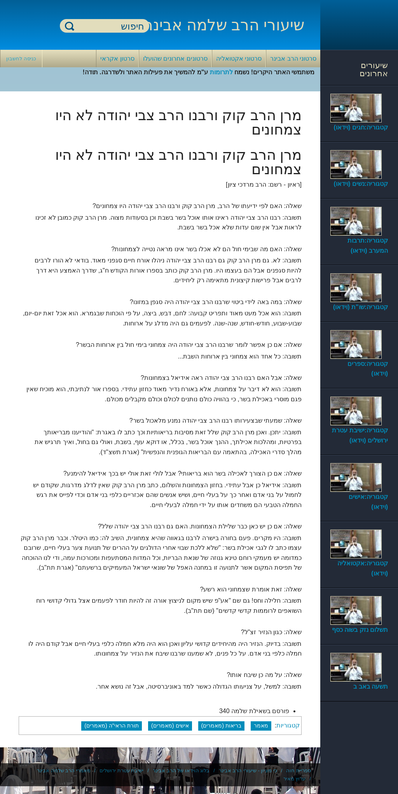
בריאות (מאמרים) (221, 725)
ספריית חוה (298, 770)
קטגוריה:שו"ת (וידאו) (360, 307)
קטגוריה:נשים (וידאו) (361, 183)
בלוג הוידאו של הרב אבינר (181, 770)
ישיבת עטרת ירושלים (121, 770)
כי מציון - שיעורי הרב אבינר (248, 770)
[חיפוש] (109, 26)
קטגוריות (288, 725)
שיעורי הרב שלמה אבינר (224, 24)
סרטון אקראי (117, 58)
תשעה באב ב (370, 686)
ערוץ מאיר (294, 779)
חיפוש (69, 25)
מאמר (261, 725)
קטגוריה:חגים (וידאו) (361, 127)
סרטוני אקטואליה (239, 58)
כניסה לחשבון (21, 58)
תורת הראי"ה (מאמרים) (111, 725)
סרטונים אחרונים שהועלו (175, 58)
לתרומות (221, 72)
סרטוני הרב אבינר (293, 58)
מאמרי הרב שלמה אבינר (64, 770)
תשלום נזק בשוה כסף (360, 629)
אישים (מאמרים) (170, 725)
